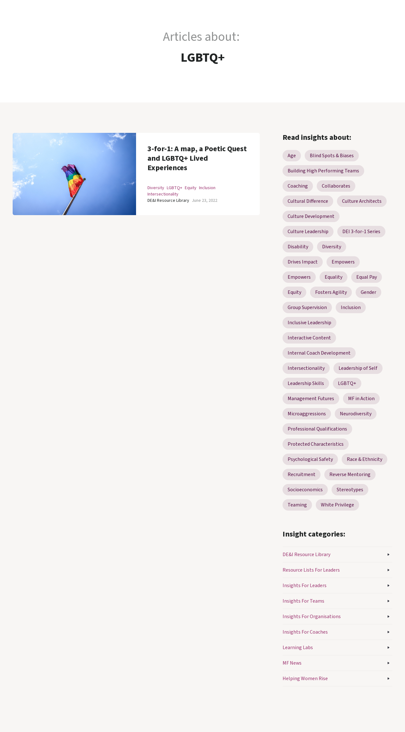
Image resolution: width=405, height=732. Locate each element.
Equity (190, 188)
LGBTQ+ (174, 188)
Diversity (155, 188)
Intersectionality (162, 194)
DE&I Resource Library (168, 200)
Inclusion (207, 188)
